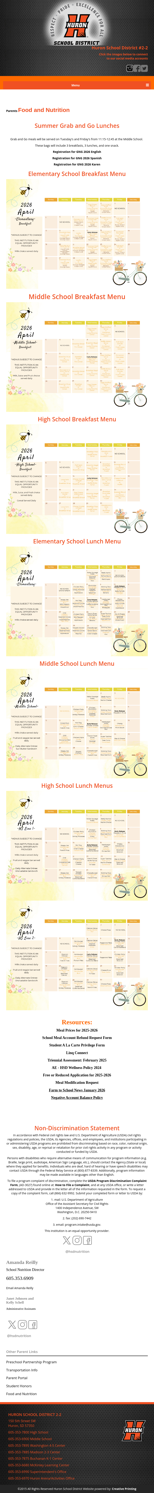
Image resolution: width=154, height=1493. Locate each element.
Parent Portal (16, 1377)
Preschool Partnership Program (31, 1362)
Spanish (77, 158)
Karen (77, 164)
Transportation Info (22, 1370)
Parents (11, 111)
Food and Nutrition (21, 1393)
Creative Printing (124, 1489)
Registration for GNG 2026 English (77, 152)
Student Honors (19, 1386)
